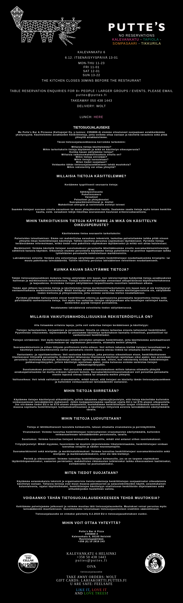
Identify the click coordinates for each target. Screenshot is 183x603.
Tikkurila (151, 43)
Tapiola (151, 39)
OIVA (91, 566)
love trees (95, 593)
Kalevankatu (125, 39)
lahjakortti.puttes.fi (104, 580)
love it (99, 590)
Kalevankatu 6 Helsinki (91, 553)
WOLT (101, 106)
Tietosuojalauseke (91, 571)
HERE (98, 117)
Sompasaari (124, 43)
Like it (83, 590)
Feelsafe (103, 584)
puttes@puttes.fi (91, 95)
